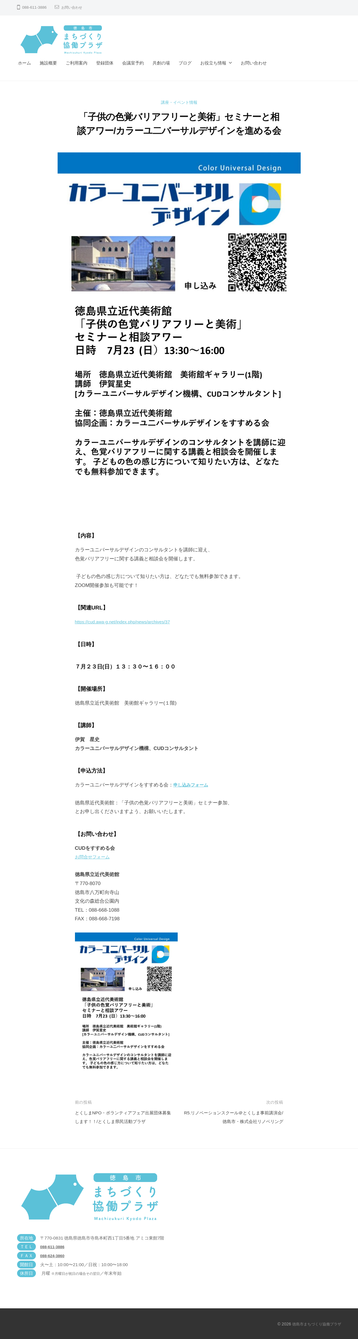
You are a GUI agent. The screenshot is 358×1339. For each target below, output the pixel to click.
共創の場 (161, 62)
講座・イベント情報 (179, 102)
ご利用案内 (76, 62)
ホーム (24, 62)
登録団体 (104, 62)
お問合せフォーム (94, 857)
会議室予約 (133, 62)
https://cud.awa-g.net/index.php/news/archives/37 (129, 622)
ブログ (185, 62)
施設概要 (48, 62)
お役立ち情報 (213, 62)
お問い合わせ (73, 7)
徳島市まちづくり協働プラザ (315, 1324)
